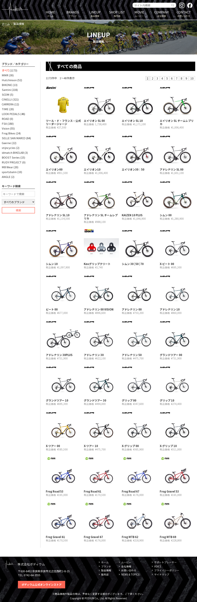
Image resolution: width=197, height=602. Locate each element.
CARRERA (8, 104)
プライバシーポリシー (166, 570)
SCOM (5, 94)
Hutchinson (9, 80)
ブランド (73, 13)
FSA (4, 123)
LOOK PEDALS (11, 114)
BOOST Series (11, 157)
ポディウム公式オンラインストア (41, 584)
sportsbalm (9, 172)
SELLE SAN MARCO (13, 138)
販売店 (117, 13)
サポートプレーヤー (165, 562)
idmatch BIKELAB (13, 152)
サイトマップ (161, 574)
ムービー (139, 13)
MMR (5, 75)
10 (192, 78)
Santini (6, 90)
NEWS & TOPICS (130, 574)
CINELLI (7, 99)
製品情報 (95, 13)
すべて (5, 70)
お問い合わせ (184, 13)
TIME (5, 109)
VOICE (157, 566)
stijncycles (8, 148)
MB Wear (7, 167)
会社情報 (161, 13)
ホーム (50, 13)
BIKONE (7, 85)
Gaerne (6, 143)
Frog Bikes (8, 133)
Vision (5, 128)
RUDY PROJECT (11, 162)
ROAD (5, 119)
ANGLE (6, 177)
